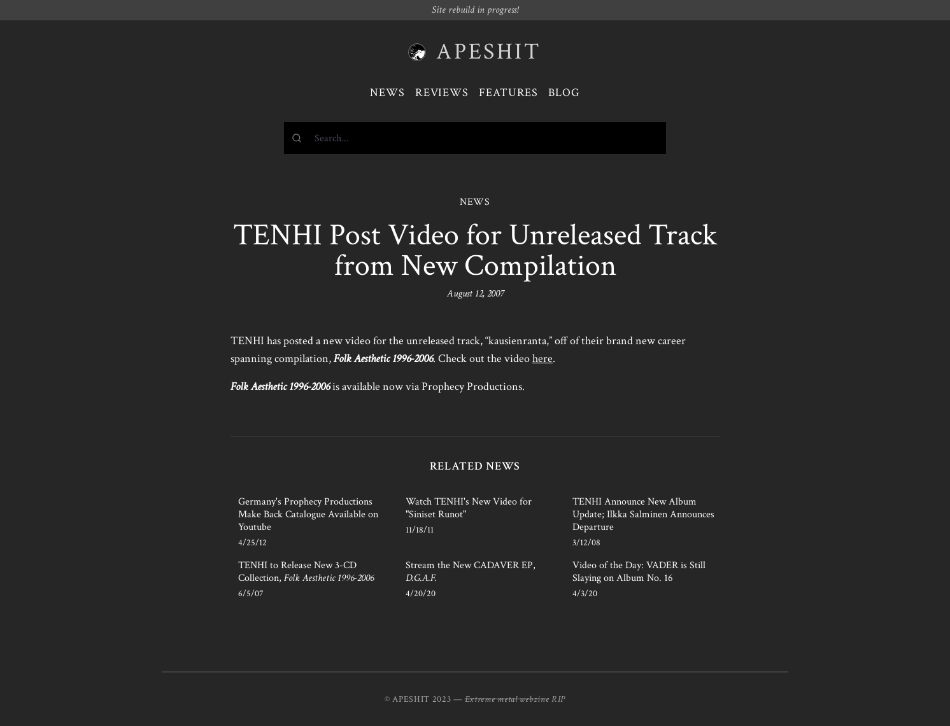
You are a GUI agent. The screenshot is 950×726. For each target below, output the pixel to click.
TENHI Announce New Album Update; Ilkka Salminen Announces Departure (643, 514)
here (542, 358)
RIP (558, 699)
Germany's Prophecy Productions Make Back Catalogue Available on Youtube (308, 514)
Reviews (442, 92)
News (387, 92)
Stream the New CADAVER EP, (470, 572)
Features (508, 92)
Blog (564, 92)
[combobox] (475, 138)
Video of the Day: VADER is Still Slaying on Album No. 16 (638, 572)
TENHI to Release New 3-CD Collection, (306, 572)
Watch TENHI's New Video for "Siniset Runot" (469, 508)
